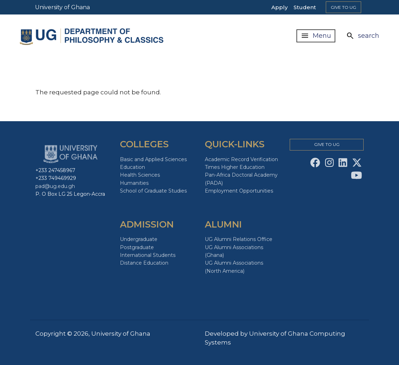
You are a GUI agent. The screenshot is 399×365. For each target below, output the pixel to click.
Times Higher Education (235, 167)
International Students (147, 255)
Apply (279, 7)
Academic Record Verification (241, 159)
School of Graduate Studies (153, 191)
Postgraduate (137, 247)
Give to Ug (343, 7)
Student (305, 7)
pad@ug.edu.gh (55, 186)
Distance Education (144, 263)
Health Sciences (140, 175)
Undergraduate (138, 239)
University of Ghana (62, 7)
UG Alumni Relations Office (238, 239)
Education (132, 167)
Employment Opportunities (239, 191)
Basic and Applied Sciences (153, 159)
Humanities (134, 183)
